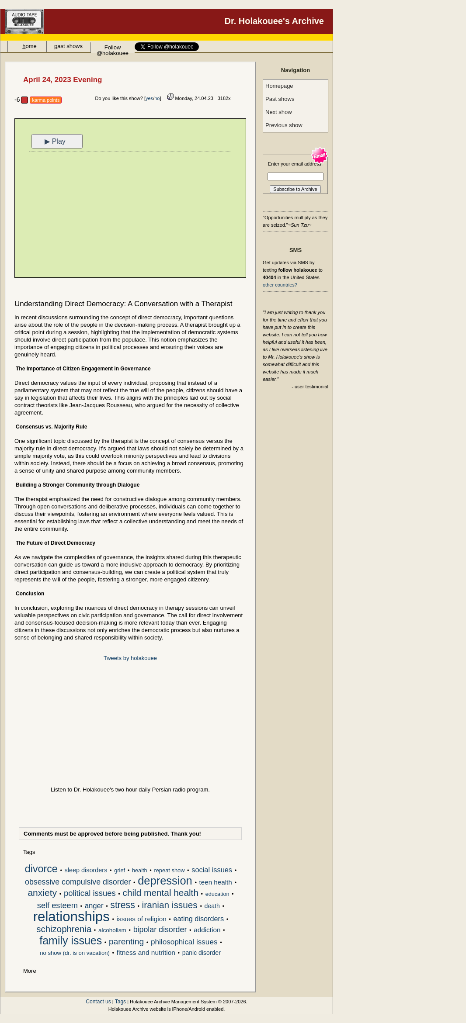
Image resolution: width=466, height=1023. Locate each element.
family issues (70, 941)
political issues (90, 893)
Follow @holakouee (113, 48)
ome (29, 46)
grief (119, 870)
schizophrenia (63, 930)
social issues (211, 870)
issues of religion (142, 919)
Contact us (98, 1002)
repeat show (169, 870)
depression (165, 881)
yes (149, 98)
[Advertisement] (130, 216)
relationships (71, 917)
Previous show (284, 125)
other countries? (280, 284)
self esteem (57, 906)
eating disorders (199, 919)
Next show (278, 112)
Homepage (279, 86)
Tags (120, 1002)
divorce (41, 869)
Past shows (279, 99)
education (217, 894)
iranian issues (170, 905)
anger (94, 906)
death (212, 905)
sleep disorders (86, 870)
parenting (126, 942)
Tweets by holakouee (130, 658)
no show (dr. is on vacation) (75, 953)
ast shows (68, 46)
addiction (207, 929)
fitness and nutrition (146, 952)
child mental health (160, 893)
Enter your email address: (295, 163)
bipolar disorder (160, 930)
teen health (215, 882)
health (139, 870)
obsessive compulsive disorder (78, 882)
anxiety (42, 893)
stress (122, 905)
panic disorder (201, 952)
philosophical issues (184, 942)
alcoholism (112, 930)
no (157, 98)
